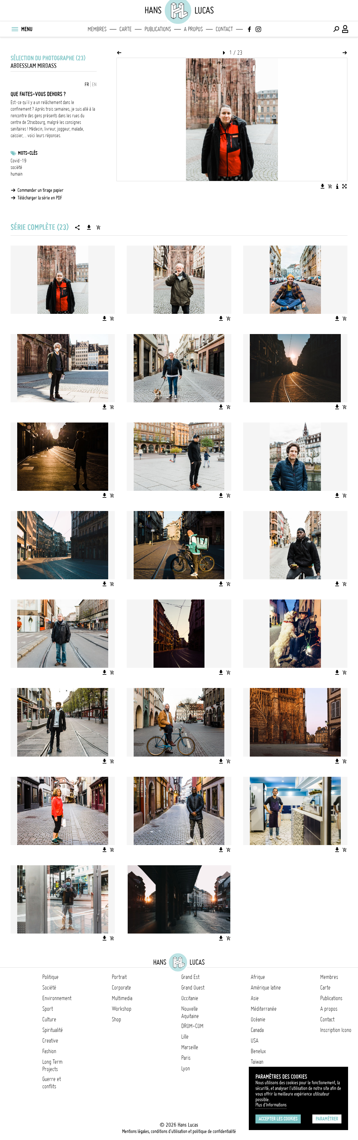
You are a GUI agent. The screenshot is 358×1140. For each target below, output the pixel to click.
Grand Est (190, 977)
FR (87, 84)
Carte (125, 29)
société (16, 167)
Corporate (121, 987)
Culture (49, 1019)
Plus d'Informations (271, 1105)
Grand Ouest (192, 987)
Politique (50, 977)
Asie (255, 998)
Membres (97, 29)
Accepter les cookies (278, 1119)
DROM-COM (192, 1026)
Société (49, 987)
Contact (224, 29)
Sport (47, 1008)
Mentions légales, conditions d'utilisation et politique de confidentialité (179, 1131)
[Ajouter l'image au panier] (330, 186)
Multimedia (122, 998)
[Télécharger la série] (89, 227)
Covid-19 (18, 161)
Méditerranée (264, 1008)
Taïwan (257, 1061)
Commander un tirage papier (41, 190)
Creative (50, 1040)
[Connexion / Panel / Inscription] (345, 29)
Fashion (49, 1051)
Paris (186, 1057)
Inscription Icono (335, 1030)
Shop (116, 1019)
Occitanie (189, 998)
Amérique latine (266, 987)
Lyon (185, 1068)
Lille (185, 1036)
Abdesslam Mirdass (34, 66)
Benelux (258, 1051)
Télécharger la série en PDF (40, 198)
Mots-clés (27, 153)
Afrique (258, 977)
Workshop (121, 1008)
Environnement (56, 998)
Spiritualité (52, 1030)
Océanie (258, 1019)
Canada (257, 1030)
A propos (193, 29)
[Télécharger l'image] (323, 186)
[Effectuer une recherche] (336, 29)
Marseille (189, 1047)
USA (254, 1040)
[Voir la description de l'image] (337, 186)
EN (94, 84)
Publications (158, 29)
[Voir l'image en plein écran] (344, 186)
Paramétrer (327, 1119)
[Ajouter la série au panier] (98, 227)
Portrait (119, 977)
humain (16, 174)
